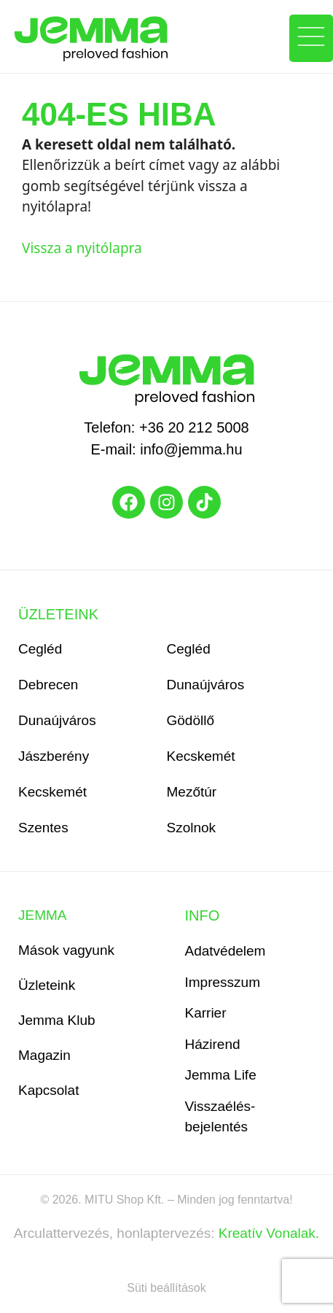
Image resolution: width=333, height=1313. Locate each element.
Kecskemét (201, 756)
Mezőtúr (192, 791)
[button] (311, 38)
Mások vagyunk (66, 950)
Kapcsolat (48, 1090)
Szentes (43, 827)
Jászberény (53, 756)
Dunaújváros (206, 684)
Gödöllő (191, 720)
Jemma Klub (56, 1020)
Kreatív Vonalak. (269, 1233)
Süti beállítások (166, 1288)
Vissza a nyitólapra (82, 248)
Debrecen (48, 684)
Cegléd (40, 648)
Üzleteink (46, 985)
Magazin (44, 1055)
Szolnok (191, 827)
